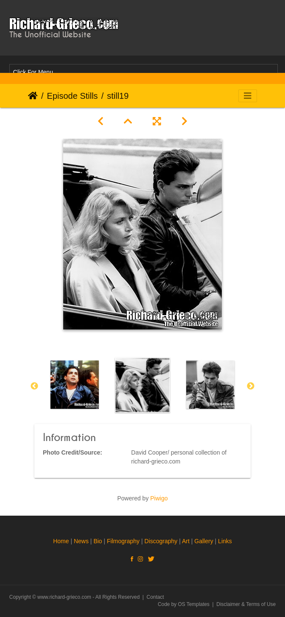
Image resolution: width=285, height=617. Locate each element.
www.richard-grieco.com (64, 597)
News (81, 541)
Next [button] (250, 386)
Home (33, 95)
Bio (97, 541)
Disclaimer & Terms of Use (246, 604)
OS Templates (194, 604)
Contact (155, 597)
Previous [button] (34, 386)
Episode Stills (72, 96)
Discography (161, 541)
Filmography (123, 541)
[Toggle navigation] (247, 95)
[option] (75, 384)
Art (186, 541)
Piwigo (159, 498)
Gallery (203, 541)
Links (225, 541)
